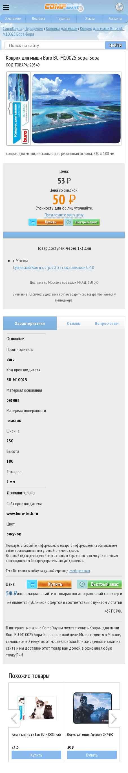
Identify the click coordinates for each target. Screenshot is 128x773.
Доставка (38, 18)
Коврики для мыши (61, 28)
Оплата (90, 18)
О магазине (13, 18)
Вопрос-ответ (107, 323)
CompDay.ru (12, 28)
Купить (36, 755)
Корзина (119, 7)
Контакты (115, 18)
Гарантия (64, 18)
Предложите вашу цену (64, 215)
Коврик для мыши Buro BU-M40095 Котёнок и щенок (36, 734)
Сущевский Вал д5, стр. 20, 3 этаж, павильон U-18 (53, 267)
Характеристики (30, 323)
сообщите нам (79, 570)
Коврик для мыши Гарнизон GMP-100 (90, 734)
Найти (115, 45)
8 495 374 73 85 (108, 7)
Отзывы (74, 323)
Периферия (34, 28)
